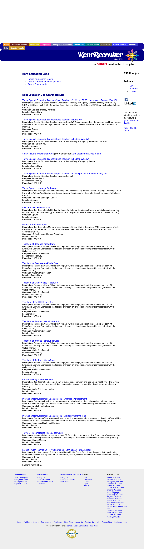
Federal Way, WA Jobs (115, 488)
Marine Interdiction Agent (34, 224)
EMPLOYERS (42, 475)
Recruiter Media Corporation (77, 526)
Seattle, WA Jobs (113, 504)
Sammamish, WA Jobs (115, 502)
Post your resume (21, 479)
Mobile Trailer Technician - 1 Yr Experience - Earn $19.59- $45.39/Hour (56, 450)
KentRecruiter (99, 54)
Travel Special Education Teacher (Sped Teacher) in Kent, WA (52, 119)
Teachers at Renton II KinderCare (38, 360)
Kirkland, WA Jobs (114, 490)
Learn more (65, 482)
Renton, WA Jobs (113, 500)
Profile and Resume (19, 45)
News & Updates (119, 45)
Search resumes (43, 479)
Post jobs (41, 477)
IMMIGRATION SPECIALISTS (72, 475)
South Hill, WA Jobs (114, 513)
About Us (132, 45)
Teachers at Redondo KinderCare (38, 244)
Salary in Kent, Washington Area (38, 153)
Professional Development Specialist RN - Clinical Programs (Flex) (54, 416)
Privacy (86, 486)
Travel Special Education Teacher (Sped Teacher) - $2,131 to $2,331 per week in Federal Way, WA (69, 100)
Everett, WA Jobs (113, 486)
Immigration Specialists (62, 45)
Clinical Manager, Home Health (37, 379)
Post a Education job (38, 84)
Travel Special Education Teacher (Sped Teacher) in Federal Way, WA (56, 139)
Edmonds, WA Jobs (114, 484)
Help (6, 48)
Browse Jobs (46, 522)
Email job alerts (20, 482)
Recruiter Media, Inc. (134, 57)
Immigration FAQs (68, 479)
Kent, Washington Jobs (82, 153)
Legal (85, 484)
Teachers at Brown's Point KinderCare (40, 340)
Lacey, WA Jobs (113, 492)
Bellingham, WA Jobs (115, 482)
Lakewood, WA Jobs (114, 494)
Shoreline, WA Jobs (114, 511)
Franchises (34, 45)
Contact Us (89, 522)
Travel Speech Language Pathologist (40, 188)
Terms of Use (107, 522)
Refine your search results (40, 79)
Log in (24, 484)
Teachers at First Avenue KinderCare (40, 263)
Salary (98, 153)
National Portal (93, 45)
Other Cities (79, 45)
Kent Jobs (94, 526)
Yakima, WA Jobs (113, 517)
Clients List (106, 45)
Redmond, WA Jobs (114, 498)
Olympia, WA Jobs (114, 496)
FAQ (85, 477)
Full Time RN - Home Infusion (36, 207)
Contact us (87, 479)
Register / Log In (17, 48)
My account (134, 87)
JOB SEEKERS (20, 475)
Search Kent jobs (21, 477)
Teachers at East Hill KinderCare (38, 302)
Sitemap (86, 482)
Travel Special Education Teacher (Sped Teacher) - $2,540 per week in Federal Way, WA (64, 173)
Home (6, 45)
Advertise (41, 484)
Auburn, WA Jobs (113, 477)
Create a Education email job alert (44, 81)
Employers (46, 45)
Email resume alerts (45, 482)
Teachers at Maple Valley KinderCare (40, 282)
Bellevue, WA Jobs (114, 479)
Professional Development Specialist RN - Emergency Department (54, 399)
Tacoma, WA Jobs (114, 515)
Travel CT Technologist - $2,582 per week (42, 433)
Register (17, 484)
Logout (133, 91)
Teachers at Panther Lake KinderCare (40, 321)
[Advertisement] (72, 21)
